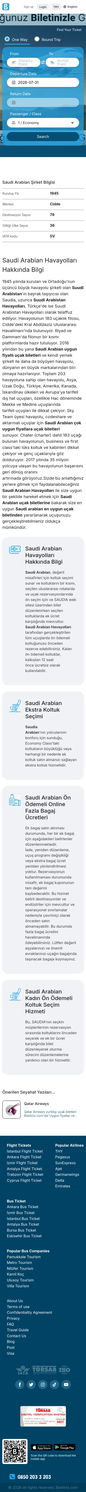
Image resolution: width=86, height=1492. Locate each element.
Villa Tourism (18, 1286)
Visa (10, 1353)
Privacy (13, 1318)
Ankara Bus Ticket (22, 1206)
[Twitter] (31, 1385)
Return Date (20, 94)
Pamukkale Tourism (24, 1257)
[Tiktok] (54, 1385)
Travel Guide (18, 1330)
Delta (59, 1180)
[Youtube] (66, 1385)
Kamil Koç (15, 1274)
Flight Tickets (19, 1145)
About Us (15, 1300)
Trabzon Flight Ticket (25, 1174)
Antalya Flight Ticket (24, 1168)
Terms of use (18, 1306)
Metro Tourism (19, 1262)
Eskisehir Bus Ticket (24, 1236)
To (51, 53)
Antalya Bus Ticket (23, 1224)
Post (10, 1347)
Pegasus (62, 1157)
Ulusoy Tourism (20, 1280)
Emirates (62, 1186)
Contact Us (16, 1336)
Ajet (58, 1168)
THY (59, 1151)
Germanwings (67, 1174)
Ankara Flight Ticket (24, 1157)
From (14, 53)
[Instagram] (42, 1385)
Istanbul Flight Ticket (25, 1151)
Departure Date (23, 73)
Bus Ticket (16, 1201)
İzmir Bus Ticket (21, 1212)
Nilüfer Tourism (20, 1268)
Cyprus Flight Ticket (24, 1180)
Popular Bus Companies (28, 1251)
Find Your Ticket (69, 30)
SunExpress (65, 1163)
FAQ (10, 1324)
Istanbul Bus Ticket (23, 1218)
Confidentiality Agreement (29, 1312)
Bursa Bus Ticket (21, 1230)
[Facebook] (19, 1385)
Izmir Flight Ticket (22, 1163)
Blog (11, 1341)
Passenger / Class (25, 114)
